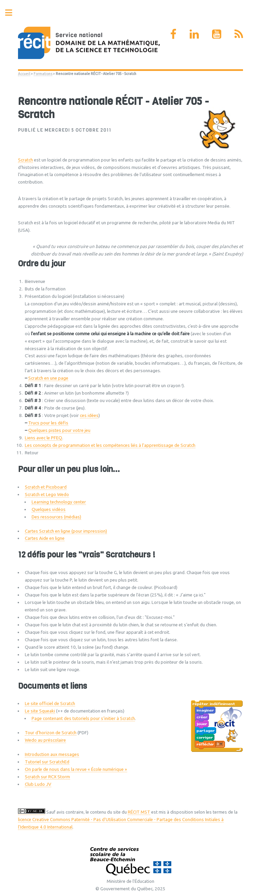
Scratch (25, 160)
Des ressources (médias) (56, 516)
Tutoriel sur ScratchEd (47, 761)
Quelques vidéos (49, 509)
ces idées (89, 415)
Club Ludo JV (38, 784)
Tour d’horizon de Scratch (50, 732)
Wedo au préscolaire (45, 740)
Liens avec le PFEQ (43, 437)
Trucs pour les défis (48, 422)
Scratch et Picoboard (46, 487)
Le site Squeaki (40, 711)
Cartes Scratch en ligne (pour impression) (66, 531)
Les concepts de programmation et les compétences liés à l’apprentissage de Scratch (110, 445)
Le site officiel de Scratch (50, 703)
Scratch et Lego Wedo (47, 494)
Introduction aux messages (52, 754)
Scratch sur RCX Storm (47, 776)
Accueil (24, 74)
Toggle (12, 12)
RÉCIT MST (139, 812)
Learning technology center (59, 502)
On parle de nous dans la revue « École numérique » (76, 769)
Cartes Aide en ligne (45, 538)
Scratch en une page (48, 378)
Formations (43, 74)
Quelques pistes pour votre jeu (59, 430)
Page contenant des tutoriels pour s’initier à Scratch (83, 718)
